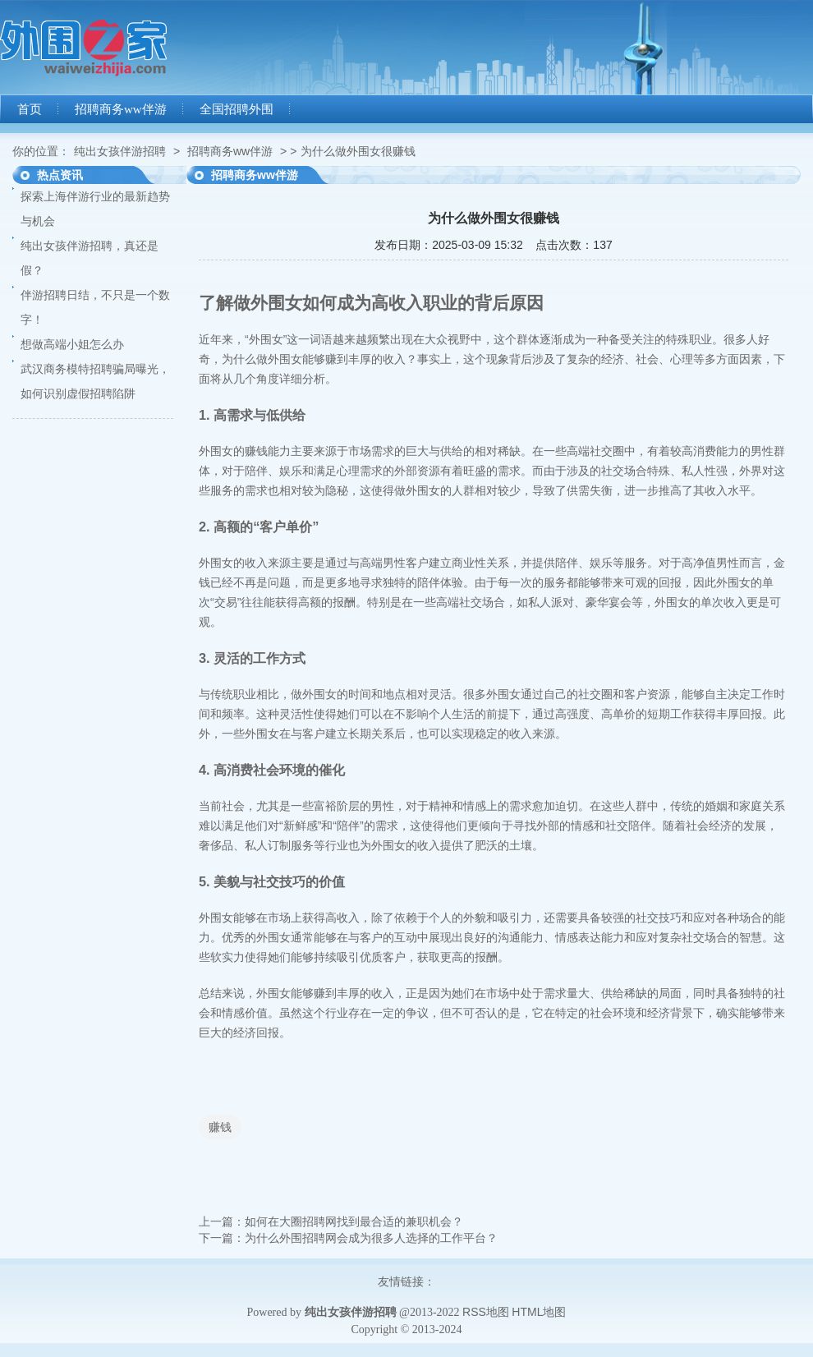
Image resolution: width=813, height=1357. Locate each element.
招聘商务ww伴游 (121, 109)
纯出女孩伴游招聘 (120, 151)
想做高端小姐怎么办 (72, 344)
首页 (29, 109)
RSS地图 (485, 1311)
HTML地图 (539, 1311)
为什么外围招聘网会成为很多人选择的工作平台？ (371, 1237)
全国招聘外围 (236, 109)
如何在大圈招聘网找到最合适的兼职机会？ (354, 1221)
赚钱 (220, 1127)
